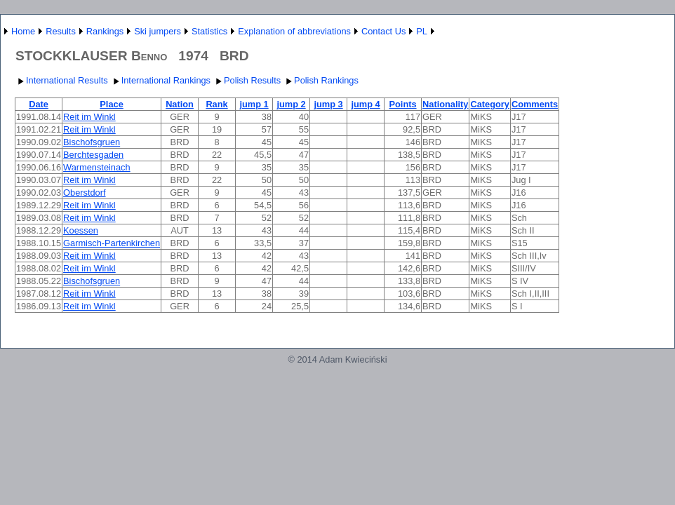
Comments (535, 104)
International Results (61, 80)
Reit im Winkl (89, 117)
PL (421, 31)
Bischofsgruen (91, 142)
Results (61, 31)
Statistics (209, 31)
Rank (216, 104)
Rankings (104, 31)
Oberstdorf (84, 192)
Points (402, 104)
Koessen (80, 230)
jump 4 (365, 104)
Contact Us (383, 31)
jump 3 (328, 104)
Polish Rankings (321, 80)
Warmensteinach (97, 167)
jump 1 (253, 104)
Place (111, 104)
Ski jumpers (157, 31)
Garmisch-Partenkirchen (111, 243)
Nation (180, 104)
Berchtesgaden (93, 154)
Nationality (445, 104)
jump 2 (290, 104)
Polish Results (247, 80)
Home (23, 31)
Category (489, 104)
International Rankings (160, 80)
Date (38, 104)
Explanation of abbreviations (294, 31)
